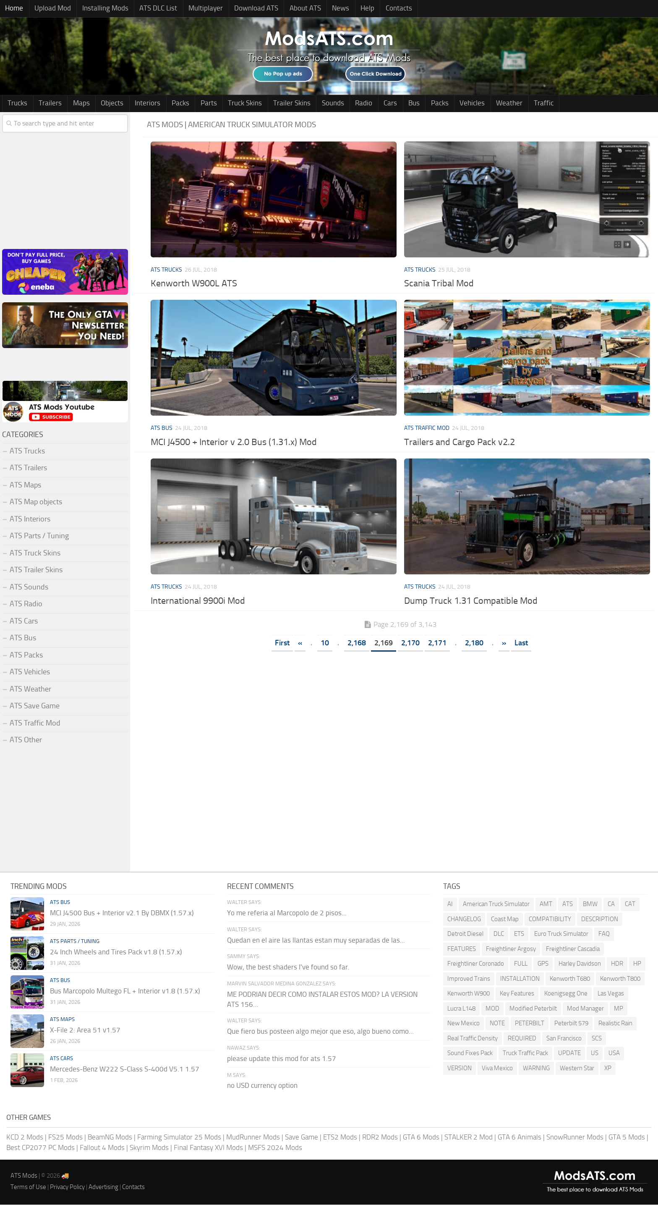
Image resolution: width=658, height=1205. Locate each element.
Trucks (16, 104)
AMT (546, 905)
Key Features (517, 994)
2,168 (356, 643)
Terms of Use (28, 1187)
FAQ (604, 934)
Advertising (103, 1187)
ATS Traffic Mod (426, 428)
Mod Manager (585, 1009)
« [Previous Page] (300, 643)
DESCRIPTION (599, 919)
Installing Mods (99, 9)
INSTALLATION (520, 979)
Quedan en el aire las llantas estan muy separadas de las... (316, 940)
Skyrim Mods (149, 1148)
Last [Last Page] (521, 643)
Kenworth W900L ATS (194, 284)
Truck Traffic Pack (525, 1054)
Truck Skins (227, 104)
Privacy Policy (67, 1187)
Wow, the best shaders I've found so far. (288, 967)
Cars (363, 104)
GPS (543, 964)
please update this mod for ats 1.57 (281, 1059)
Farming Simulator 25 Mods (179, 1137)
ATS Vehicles (30, 672)
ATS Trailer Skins (36, 570)
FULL (520, 964)
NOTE (497, 1024)
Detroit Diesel (465, 934)
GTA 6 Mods (421, 1137)
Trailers (46, 104)
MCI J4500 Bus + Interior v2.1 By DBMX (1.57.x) (121, 913)
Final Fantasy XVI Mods (208, 1148)
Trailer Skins (271, 104)
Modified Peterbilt (533, 1009)
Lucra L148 (461, 1009)
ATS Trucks (166, 270)
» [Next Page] (504, 643)
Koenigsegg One (566, 994)
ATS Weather (30, 689)
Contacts (376, 9)
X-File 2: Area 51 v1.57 (85, 1030)
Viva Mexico (497, 1068)
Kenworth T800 (620, 979)
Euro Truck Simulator (561, 934)
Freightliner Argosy (511, 949)
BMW (590, 905)
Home (13, 9)
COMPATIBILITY (550, 919)
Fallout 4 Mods (102, 1148)
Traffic (504, 104)
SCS (597, 1039)
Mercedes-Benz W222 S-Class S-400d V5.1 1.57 (124, 1069)
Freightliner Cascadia (573, 949)
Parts (193, 104)
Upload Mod (49, 9)
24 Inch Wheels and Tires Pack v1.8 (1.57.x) (116, 952)
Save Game (301, 1137)
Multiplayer (195, 9)
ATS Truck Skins (35, 553)
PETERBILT (529, 1024)
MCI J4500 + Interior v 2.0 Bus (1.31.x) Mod (234, 442)
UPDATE (569, 1054)
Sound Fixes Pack (470, 1054)
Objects (104, 104)
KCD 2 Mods (24, 1137)
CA (611, 905)
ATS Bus (161, 428)
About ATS (290, 9)
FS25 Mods (65, 1137)
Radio (338, 104)
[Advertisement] (400, 719)
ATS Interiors (30, 519)
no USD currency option (262, 1086)
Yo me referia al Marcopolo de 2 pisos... (287, 913)
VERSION (459, 1068)
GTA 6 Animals (519, 1137)
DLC (499, 934)
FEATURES (461, 949)
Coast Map (505, 919)
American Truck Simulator (496, 905)
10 (325, 643)
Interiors (137, 104)
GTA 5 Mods (626, 1137)
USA (614, 1054)
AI (450, 905)
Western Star (577, 1068)
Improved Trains (468, 979)
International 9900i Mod (198, 601)
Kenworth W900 (468, 994)
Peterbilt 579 (571, 1024)
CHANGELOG (464, 919)
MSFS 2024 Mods (275, 1148)
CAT (630, 905)
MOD (492, 1009)
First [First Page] (282, 643)
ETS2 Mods (340, 1137)
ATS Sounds (29, 587)
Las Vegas (611, 994)
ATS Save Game (35, 706)
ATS (567, 905)
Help (347, 9)
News (323, 9)
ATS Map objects (36, 502)
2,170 (410, 643)
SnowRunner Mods (574, 1137)
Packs (167, 104)
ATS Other (26, 740)
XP (607, 1068)
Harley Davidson (580, 964)
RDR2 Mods (380, 1137)
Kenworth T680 (570, 979)
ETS (519, 934)
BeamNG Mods (110, 1137)
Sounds (310, 104)
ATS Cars (24, 621)
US (594, 1054)
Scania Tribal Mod (439, 284)
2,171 (437, 643)
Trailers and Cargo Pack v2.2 (459, 442)
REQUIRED (522, 1039)
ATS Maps (25, 485)
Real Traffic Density (472, 1039)
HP (637, 964)
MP (618, 1009)
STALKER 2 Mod (468, 1137)
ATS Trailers (28, 468)
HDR (617, 964)
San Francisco (564, 1039)
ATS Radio (26, 604)
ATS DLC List (150, 9)
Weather (472, 104)
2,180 (474, 643)
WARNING (536, 1068)
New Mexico (463, 1024)
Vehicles (437, 104)
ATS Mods (23, 1176)
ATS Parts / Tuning (39, 536)
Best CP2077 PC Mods (40, 1148)
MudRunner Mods (253, 1137)
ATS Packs (26, 655)
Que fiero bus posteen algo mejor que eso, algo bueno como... (320, 1031)
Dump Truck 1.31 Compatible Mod (471, 601)
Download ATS (243, 9)
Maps (75, 104)
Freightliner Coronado (475, 964)
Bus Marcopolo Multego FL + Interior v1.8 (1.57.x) (125, 991)
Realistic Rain (615, 1024)
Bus (384, 104)
